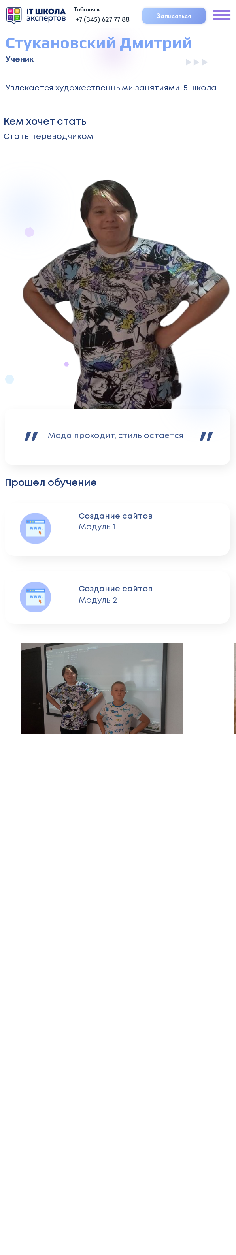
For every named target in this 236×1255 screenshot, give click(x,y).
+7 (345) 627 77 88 (103, 19)
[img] (36, 15)
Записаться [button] (174, 15)
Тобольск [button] (87, 9)
